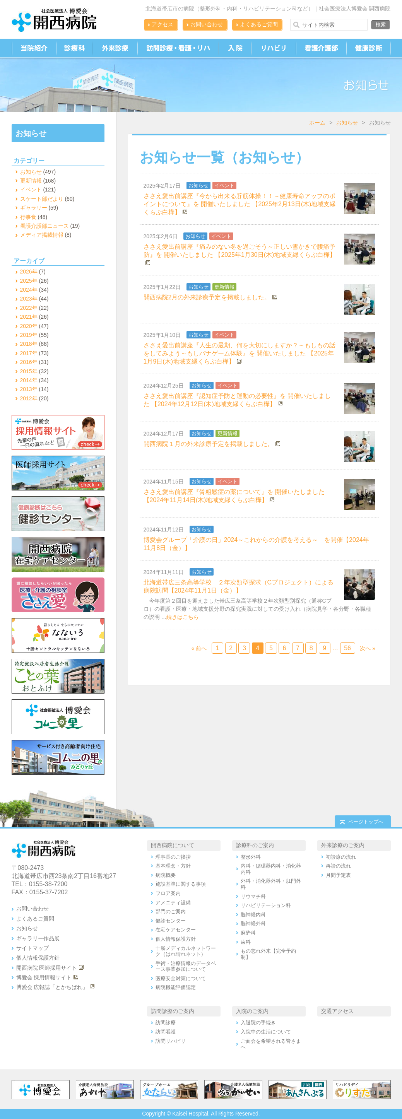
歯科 (246, 942)
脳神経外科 (253, 923)
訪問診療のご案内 (172, 1011)
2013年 (29, 389)
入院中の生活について (266, 1032)
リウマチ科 (253, 896)
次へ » (367, 648)
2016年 (29, 362)
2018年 (29, 344)
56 (347, 648)
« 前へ (199, 648)
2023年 (29, 299)
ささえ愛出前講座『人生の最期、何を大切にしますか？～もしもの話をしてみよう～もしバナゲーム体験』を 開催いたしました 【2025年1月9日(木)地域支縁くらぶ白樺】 (239, 353)
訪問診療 (166, 1022)
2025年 (29, 281)
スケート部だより (41, 199)
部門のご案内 (171, 911)
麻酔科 (248, 933)
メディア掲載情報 (41, 235)
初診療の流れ (341, 857)
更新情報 (224, 287)
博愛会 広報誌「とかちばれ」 (52, 987)
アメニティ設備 (173, 902)
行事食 (28, 217)
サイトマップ (32, 948)
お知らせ (347, 123)
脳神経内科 (253, 914)
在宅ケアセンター (176, 930)
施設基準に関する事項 (181, 884)
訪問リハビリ (171, 1041)
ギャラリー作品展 (38, 938)
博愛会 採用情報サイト (44, 977)
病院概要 (166, 875)
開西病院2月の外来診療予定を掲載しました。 (207, 297)
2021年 (29, 317)
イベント (224, 185)
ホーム (317, 123)
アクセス (162, 24)
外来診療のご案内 (342, 845)
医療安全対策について (181, 978)
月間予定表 (338, 875)
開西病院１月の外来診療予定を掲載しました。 (209, 444)
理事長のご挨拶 (173, 857)
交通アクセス (337, 1011)
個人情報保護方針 (38, 958)
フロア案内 (168, 893)
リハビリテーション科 (266, 905)
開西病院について (172, 845)
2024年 (29, 290)
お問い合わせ (206, 24)
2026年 (29, 271)
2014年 (29, 380)
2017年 (29, 353)
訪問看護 (166, 1032)
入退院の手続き (258, 1022)
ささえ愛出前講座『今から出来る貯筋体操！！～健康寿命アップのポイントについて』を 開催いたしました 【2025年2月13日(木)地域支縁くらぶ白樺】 (240, 204)
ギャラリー (33, 208)
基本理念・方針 (173, 866)
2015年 (29, 371)
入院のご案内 (252, 1011)
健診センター (171, 921)
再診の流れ (338, 866)
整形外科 (251, 857)
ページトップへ (365, 822)
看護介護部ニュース (44, 226)
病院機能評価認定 (176, 987)
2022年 (29, 308)
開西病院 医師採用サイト (46, 968)
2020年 (29, 326)
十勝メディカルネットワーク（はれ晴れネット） (186, 951)
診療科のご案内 (255, 845)
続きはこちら (182, 617)
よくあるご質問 (259, 24)
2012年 (29, 398)
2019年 (29, 335)
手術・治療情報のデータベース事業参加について (186, 966)
